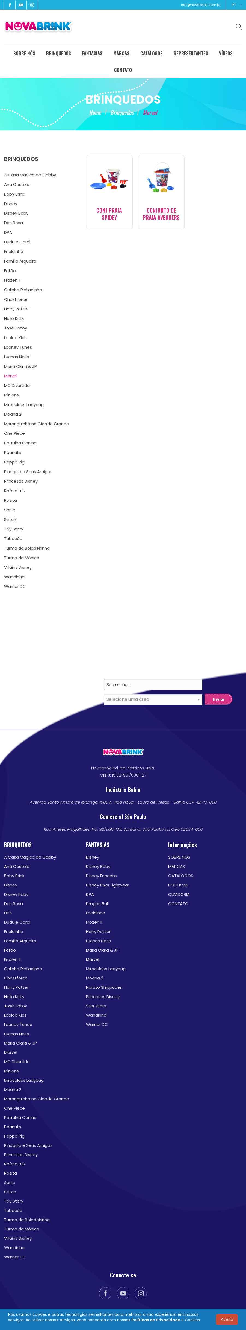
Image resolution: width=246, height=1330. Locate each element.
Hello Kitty (14, 996)
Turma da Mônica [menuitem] (21, 558)
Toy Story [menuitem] (13, 529)
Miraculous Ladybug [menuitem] (24, 404)
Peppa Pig (14, 1136)
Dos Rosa (13, 903)
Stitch (10, 1192)
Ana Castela (16, 866)
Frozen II (12, 959)
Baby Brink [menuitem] (14, 194)
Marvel (10, 1052)
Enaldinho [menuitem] (13, 251)
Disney (10, 885)
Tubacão (13, 1210)
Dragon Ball (97, 903)
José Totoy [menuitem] (15, 328)
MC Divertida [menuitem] (17, 385)
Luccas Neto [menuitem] (16, 357)
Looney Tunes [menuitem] (18, 347)
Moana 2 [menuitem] (12, 414)
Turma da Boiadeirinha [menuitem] (27, 548)
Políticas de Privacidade (155, 1320)
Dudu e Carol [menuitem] (17, 242)
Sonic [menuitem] (9, 510)
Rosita (10, 1173)
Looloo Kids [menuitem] (15, 337)
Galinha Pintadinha (23, 969)
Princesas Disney (21, 1154)
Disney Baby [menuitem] (16, 213)
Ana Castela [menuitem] (16, 184)
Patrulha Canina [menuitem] (20, 443)
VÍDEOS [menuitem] (226, 53)
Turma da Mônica (21, 1229)
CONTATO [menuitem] (123, 70)
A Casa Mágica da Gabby (30, 857)
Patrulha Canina (20, 1117)
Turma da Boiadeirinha (27, 1220)
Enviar (219, 699)
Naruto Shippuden (104, 987)
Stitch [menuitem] (10, 519)
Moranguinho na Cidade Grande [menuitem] (36, 424)
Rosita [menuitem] (10, 500)
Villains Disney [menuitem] (18, 567)
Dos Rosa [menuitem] (13, 223)
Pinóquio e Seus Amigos (28, 1145)
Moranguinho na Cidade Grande (36, 1099)
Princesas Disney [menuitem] (21, 481)
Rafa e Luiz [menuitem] (15, 491)
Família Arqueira (20, 941)
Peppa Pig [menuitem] (14, 462)
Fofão (10, 950)
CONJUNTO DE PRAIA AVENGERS (161, 214)
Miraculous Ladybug (24, 1080)
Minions (11, 1071)
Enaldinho (13, 931)
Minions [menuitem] (11, 395)
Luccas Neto (16, 1034)
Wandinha (14, 1247)
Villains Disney (18, 1238)
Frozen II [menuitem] (12, 280)
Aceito (227, 1319)
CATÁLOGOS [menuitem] (151, 53)
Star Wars (96, 1006)
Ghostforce (16, 978)
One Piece (14, 1108)
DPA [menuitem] (8, 232)
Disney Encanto (101, 876)
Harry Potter (16, 987)
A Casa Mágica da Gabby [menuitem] (30, 175)
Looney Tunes (18, 1024)
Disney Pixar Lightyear (107, 885)
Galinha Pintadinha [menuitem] (23, 290)
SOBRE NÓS (179, 857)
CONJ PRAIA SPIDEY (109, 214)
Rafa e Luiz (15, 1164)
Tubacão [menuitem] (13, 538)
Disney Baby (16, 894)
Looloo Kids (15, 1015)
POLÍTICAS (178, 885)
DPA (8, 913)
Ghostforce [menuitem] (16, 299)
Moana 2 (12, 1089)
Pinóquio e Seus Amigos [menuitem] (28, 471)
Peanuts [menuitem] (12, 452)
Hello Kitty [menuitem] (14, 318)
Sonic (9, 1182)
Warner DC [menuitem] (15, 586)
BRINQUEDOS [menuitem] (58, 53)
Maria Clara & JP (20, 1043)
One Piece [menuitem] (14, 433)
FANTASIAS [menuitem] (92, 53)
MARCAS (176, 866)
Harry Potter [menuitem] (16, 309)
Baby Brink (14, 876)
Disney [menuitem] (10, 203)
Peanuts (12, 1127)
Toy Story (13, 1201)
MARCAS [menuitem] (121, 53)
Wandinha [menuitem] (14, 577)
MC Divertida (17, 1061)
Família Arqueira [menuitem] (20, 261)
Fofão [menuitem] (10, 270)
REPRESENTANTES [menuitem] (191, 53)
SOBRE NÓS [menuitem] (24, 53)
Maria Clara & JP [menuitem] (20, 366)
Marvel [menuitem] (10, 376)
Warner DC (15, 1257)
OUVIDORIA (179, 894)
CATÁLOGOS (180, 876)
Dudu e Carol (17, 922)
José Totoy (15, 1006)
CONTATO (178, 903)
